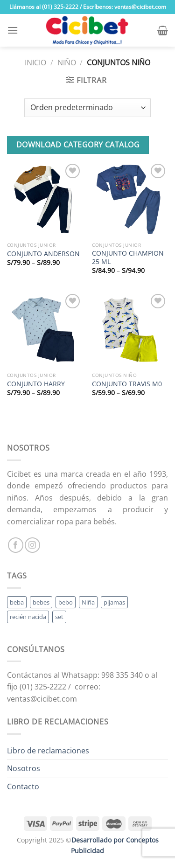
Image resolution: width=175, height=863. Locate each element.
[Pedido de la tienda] (87, 107)
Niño (66, 62)
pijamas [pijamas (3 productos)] (114, 602)
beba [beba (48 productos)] (17, 602)
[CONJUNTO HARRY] (45, 330)
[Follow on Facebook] (15, 545)
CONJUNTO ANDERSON (43, 254)
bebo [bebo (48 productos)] (65, 602)
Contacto (23, 786)
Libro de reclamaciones (48, 750)
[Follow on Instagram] (32, 545)
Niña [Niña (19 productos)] (88, 602)
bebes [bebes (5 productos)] (41, 602)
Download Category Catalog (78, 144)
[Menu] (12, 30)
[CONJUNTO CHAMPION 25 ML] (130, 199)
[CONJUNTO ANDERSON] (45, 199)
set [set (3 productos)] (59, 616)
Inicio (35, 62)
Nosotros (23, 768)
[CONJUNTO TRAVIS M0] (130, 330)
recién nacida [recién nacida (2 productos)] (28, 616)
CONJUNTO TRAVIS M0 (127, 384)
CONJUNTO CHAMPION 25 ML (128, 257)
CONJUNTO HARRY (36, 384)
